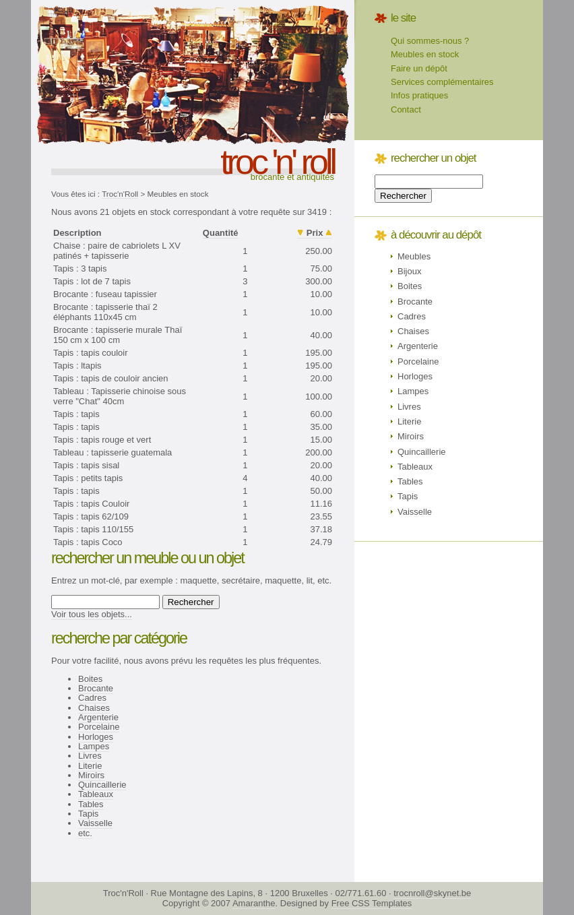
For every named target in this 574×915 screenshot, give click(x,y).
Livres (90, 756)
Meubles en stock (425, 54)
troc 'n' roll (277, 161)
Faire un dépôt (419, 68)
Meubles (413, 256)
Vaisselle (95, 823)
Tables (91, 804)
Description (77, 233)
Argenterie (98, 717)
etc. (85, 833)
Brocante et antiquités (292, 177)
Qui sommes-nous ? (430, 41)
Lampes (93, 746)
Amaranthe (254, 903)
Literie (90, 766)
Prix (315, 233)
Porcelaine (98, 727)
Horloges (95, 737)
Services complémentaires (442, 82)
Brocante (95, 688)
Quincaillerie (102, 785)
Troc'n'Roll (120, 193)
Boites (90, 679)
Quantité (220, 233)
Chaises (94, 708)
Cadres (92, 698)
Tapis (88, 814)
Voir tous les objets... (91, 614)
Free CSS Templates (371, 903)
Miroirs (91, 775)
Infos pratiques (419, 95)
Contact (406, 109)
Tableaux (95, 794)
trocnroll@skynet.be (432, 893)
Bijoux (409, 271)
